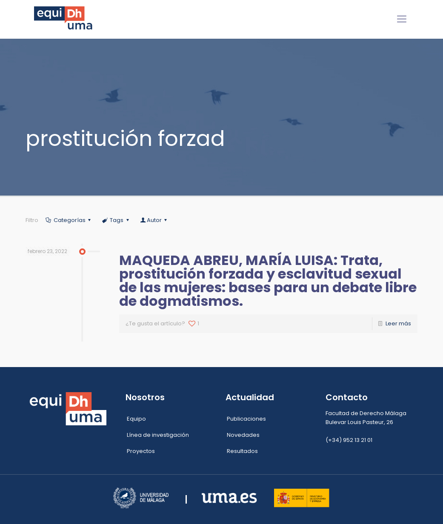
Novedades (243, 435)
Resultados (242, 451)
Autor (154, 220)
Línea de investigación (158, 435)
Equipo (136, 419)
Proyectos (141, 451)
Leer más (398, 323)
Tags (116, 220)
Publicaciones (246, 419)
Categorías (69, 220)
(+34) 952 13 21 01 (349, 440)
